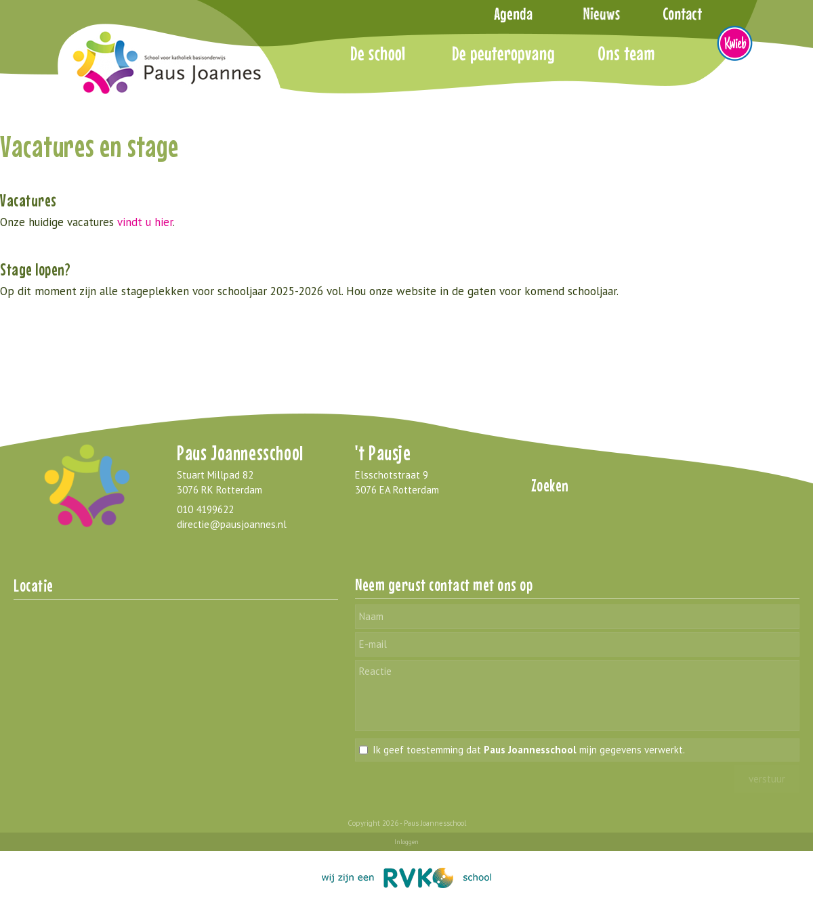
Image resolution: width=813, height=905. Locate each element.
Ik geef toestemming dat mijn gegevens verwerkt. (529, 749)
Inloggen (406, 841)
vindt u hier (145, 222)
